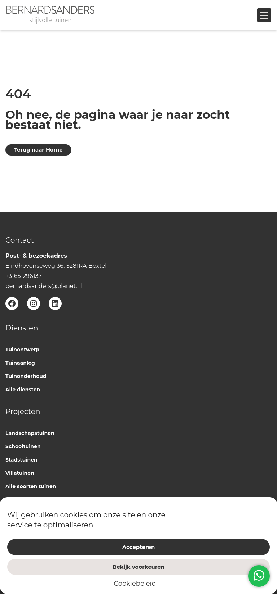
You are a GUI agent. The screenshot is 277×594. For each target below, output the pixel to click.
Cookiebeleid (135, 584)
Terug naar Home (38, 150)
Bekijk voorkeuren (138, 566)
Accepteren (138, 547)
